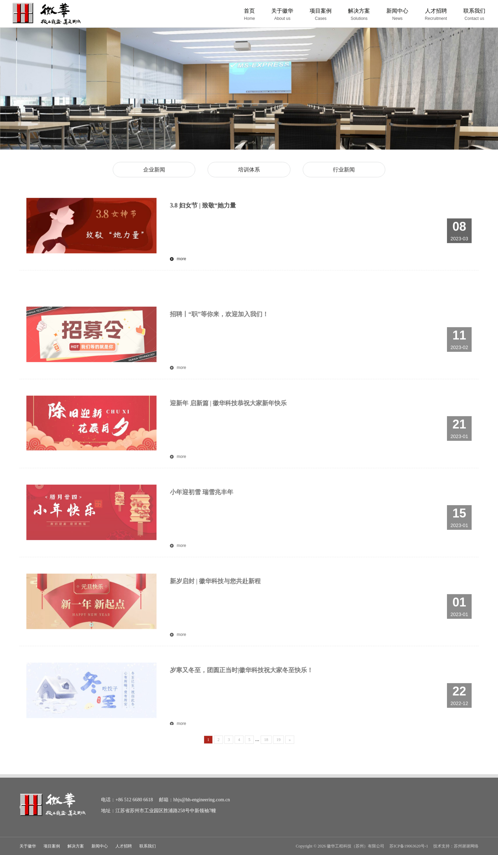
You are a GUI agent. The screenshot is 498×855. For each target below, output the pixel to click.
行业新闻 (339, 169)
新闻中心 (99, 846)
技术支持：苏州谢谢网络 (455, 846)
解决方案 (75, 846)
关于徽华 (28, 846)
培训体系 (248, 169)
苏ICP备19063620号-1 (408, 846)
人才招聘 (123, 846)
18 (266, 739)
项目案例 (51, 846)
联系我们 (147, 846)
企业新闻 (158, 169)
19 (278, 739)
